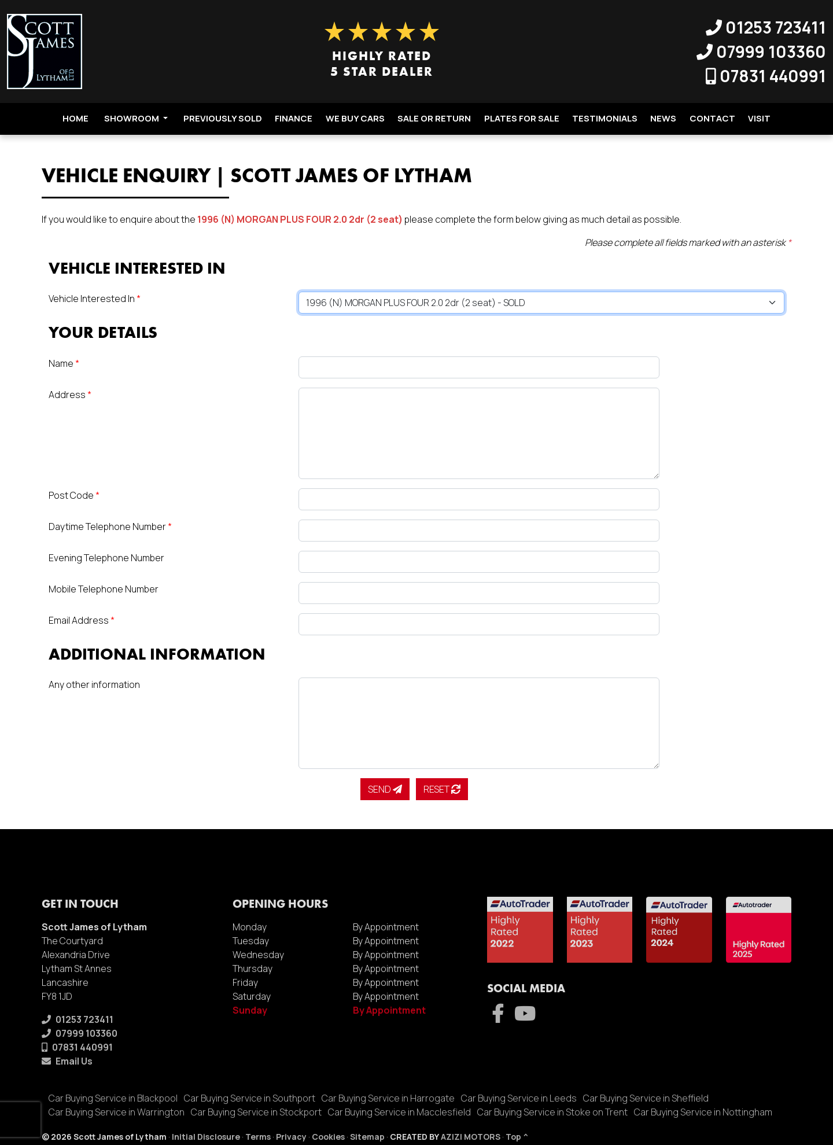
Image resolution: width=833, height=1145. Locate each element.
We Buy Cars (355, 118)
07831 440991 (766, 76)
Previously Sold (222, 118)
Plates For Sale (521, 118)
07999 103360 (761, 51)
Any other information (94, 684)
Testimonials (604, 118)
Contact (712, 118)
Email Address (82, 620)
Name (64, 363)
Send (385, 789)
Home (75, 118)
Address (70, 394)
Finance (293, 118)
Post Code (74, 495)
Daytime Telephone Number (110, 526)
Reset (441, 789)
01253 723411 (766, 27)
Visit (759, 118)
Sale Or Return (434, 118)
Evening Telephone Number (106, 557)
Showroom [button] (136, 118)
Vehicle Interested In (95, 298)
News (663, 118)
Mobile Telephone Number (104, 589)
